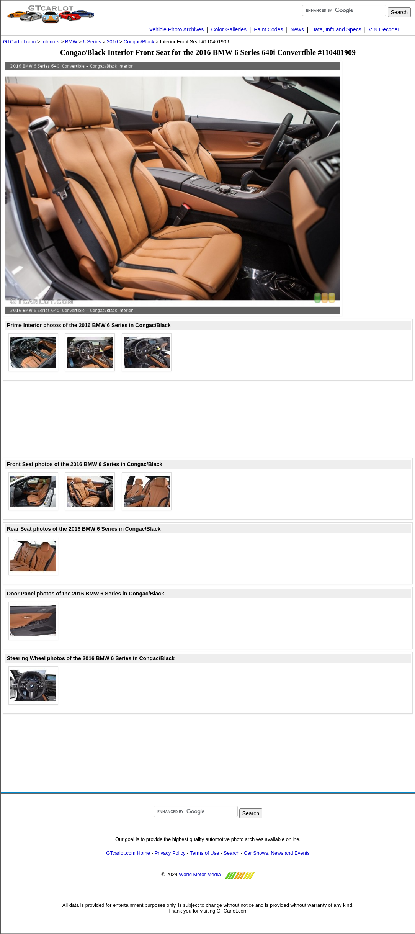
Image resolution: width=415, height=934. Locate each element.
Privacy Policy (170, 853)
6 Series (92, 41)
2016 (112, 41)
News (297, 29)
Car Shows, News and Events (277, 853)
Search (231, 853)
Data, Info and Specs (336, 29)
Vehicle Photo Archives (176, 29)
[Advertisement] (382, 175)
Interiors (50, 41)
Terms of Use (204, 853)
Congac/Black (139, 41)
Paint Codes (268, 29)
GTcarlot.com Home (128, 853)
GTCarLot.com (19, 41)
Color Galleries (229, 29)
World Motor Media (200, 874)
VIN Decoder (384, 29)
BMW (71, 41)
